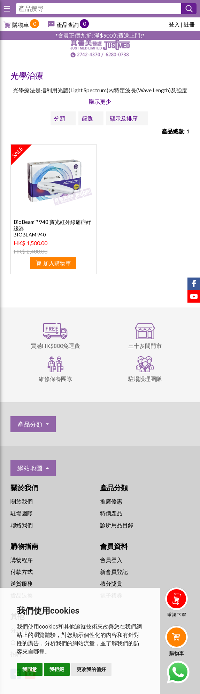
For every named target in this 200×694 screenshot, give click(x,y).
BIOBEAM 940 (30, 234)
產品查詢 (67, 24)
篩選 (87, 118)
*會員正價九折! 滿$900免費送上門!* (100, 35)
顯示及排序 (124, 118)
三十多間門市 (145, 345)
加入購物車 (57, 263)
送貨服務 (21, 583)
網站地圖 (30, 468)
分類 (59, 118)
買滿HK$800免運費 (55, 345)
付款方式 (21, 571)
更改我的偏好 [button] (91, 669)
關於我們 (21, 501)
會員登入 (111, 559)
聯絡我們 (21, 525)
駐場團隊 (21, 513)
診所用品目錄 (116, 525)
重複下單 (176, 615)
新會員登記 (114, 571)
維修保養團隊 (55, 378)
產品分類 (30, 424)
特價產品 (111, 513)
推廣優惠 (111, 501)
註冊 (189, 24)
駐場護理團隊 (145, 378)
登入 (174, 24)
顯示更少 (100, 101)
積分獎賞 (111, 583)
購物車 (20, 24)
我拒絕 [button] (56, 669)
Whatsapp (178, 672)
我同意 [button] (29, 669)
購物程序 (21, 559)
